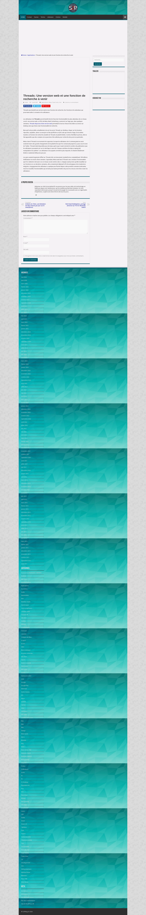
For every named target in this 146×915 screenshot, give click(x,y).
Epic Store (24, 656)
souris (23, 811)
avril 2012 (24, 538)
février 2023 (24, 403)
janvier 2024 (24, 367)
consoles (23, 634)
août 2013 (24, 493)
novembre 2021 (26, 451)
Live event (24, 714)
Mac (22, 721)
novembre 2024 (26, 335)
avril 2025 (24, 319)
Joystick (23, 701)
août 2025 (24, 306)
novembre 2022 (26, 412)
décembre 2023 (26, 370)
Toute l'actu (55, 102)
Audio (23, 592)
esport (23, 660)
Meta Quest (24, 734)
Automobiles (25, 595)
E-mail (25, 243)
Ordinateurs (24, 769)
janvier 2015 (24, 473)
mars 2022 (24, 438)
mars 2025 (24, 322)
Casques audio (25, 611)
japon (23, 698)
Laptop (23, 705)
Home (23, 55)
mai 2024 (24, 354)
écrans (23, 643)
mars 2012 (24, 541)
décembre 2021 (26, 448)
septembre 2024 (26, 341)
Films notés (24, 666)
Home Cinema (25, 692)
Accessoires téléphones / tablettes (31, 573)
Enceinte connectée (27, 653)
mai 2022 (24, 432)
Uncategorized (25, 862)
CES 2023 (24, 618)
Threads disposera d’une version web (41, 123)
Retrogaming (25, 801)
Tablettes (24, 827)
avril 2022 (24, 435)
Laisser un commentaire (71, 102)
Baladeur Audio (25, 602)
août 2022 (24, 422)
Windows (24, 875)
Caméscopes (25, 605)
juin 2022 (23, 428)
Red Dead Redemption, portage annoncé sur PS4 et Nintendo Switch (75, 205)
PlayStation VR (25, 785)
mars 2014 (24, 480)
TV (22, 859)
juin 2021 (23, 467)
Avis (22, 598)
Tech (22, 830)
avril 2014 (24, 477)
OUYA (23, 772)
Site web (25, 249)
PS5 (22, 792)
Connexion (24, 894)
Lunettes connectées (27, 718)
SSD (22, 814)
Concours (24, 631)
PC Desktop (24, 782)
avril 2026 (24, 280)
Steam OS (24, 824)
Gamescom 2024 (26, 676)
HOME (23, 17)
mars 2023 (24, 399)
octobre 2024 (25, 338)
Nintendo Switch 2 (26, 756)
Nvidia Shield (25, 759)
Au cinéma (24, 589)
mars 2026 (24, 283)
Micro (23, 737)
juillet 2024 (24, 348)
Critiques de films (26, 637)
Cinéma (58, 17)
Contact (29, 17)
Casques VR (24, 614)
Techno (43, 17)
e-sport (23, 640)
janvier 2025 (24, 328)
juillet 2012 (24, 528)
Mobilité (65, 17)
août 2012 (24, 525)
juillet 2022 (24, 425)
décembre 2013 (26, 483)
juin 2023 (23, 390)
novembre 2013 (26, 486)
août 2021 (24, 461)
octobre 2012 (25, 519)
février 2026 (24, 287)
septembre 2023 (26, 380)
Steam (23, 821)
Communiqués (25, 627)
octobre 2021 (25, 454)
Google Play (24, 685)
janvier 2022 (24, 444)
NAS (22, 743)
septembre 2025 (26, 303)
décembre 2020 (26, 470)
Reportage (24, 795)
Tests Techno (25, 853)
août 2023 (24, 383)
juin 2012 (23, 531)
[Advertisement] (73, 37)
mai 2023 (24, 393)
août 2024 (24, 345)
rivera (26, 102)
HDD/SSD (24, 689)
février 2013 (24, 506)
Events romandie (26, 663)
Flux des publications (27, 897)
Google (23, 682)
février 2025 (24, 325)
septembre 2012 (26, 522)
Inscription (24, 891)
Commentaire (27, 218)
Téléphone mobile (26, 840)
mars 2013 (24, 502)
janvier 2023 (24, 406)
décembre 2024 (26, 332)
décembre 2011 (26, 551)
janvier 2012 (24, 548)
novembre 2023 (26, 374)
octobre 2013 (25, 490)
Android (23, 576)
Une (60, 102)
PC (22, 775)
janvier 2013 (24, 509)
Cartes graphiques (26, 608)
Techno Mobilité (26, 837)
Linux (22, 708)
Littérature (50, 17)
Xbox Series (24, 882)
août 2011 (24, 564)
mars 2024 (24, 361)
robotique (24, 804)
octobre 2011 (25, 557)
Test (22, 843)
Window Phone (25, 872)
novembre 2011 (26, 554)
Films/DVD (24, 669)
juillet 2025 (24, 309)
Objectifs (24, 763)
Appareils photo (26, 582)
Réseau (23, 798)
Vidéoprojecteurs (26, 869)
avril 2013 (24, 499)
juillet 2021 (24, 464)
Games (36, 17)
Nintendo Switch (26, 753)
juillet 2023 (24, 386)
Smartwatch (24, 808)
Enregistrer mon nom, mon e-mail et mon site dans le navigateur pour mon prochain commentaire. (54, 256)
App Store (24, 579)
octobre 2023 (25, 377)
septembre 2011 (26, 560)
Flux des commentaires (28, 900)
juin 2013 (23, 496)
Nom (25, 236)
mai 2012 (24, 535)
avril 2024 (24, 357)
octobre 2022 (25, 415)
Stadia (23, 817)
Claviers (23, 624)
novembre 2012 (26, 515)
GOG (22, 679)
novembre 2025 (26, 296)
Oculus (23, 766)
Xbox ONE (24, 879)
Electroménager (26, 650)
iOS (22, 695)
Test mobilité (25, 846)
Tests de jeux (25, 850)
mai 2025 (24, 316)
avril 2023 (24, 396)
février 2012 (24, 544)
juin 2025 (23, 312)
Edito (22, 647)
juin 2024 (23, 351)
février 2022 (24, 441)
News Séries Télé (26, 750)
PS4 (22, 788)
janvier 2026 (24, 290)
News (50, 102)
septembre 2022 (26, 419)
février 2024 (24, 364)
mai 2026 (24, 277)
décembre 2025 (26, 293)
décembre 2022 (26, 409)
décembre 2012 (26, 512)
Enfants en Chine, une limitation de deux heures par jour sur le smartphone (36, 205)
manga (23, 730)
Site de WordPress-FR (27, 904)
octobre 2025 (25, 299)
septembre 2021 (26, 457)
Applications (31, 55)
